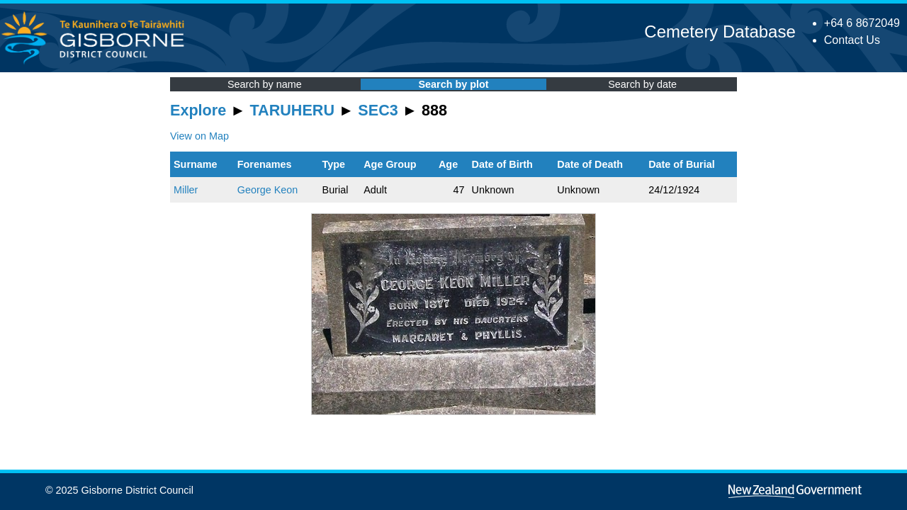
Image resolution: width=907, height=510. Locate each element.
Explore (198, 110)
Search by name (264, 84)
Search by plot (453, 84)
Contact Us (852, 40)
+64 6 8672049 (862, 23)
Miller (186, 190)
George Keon (267, 190)
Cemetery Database (719, 31)
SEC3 (378, 110)
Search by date (642, 84)
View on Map (199, 136)
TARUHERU (292, 110)
